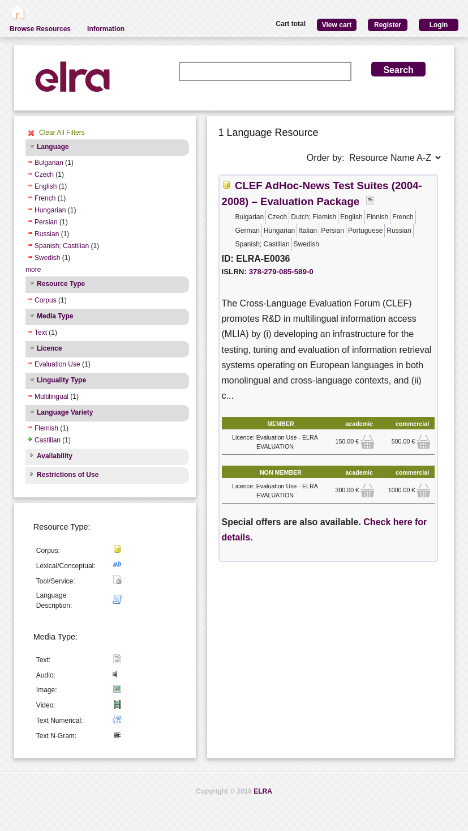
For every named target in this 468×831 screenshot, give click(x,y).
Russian (47, 234)
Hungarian (50, 210)
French (45, 198)
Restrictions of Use (67, 475)
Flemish (46, 428)
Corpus (46, 300)
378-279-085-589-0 (281, 271)
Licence (49, 348)
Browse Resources (40, 29)
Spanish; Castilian (62, 246)
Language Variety (65, 412)
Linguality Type (61, 380)
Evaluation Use (57, 364)
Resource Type (61, 284)
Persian (46, 222)
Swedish (47, 258)
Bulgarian (49, 163)
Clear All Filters (62, 133)
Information (105, 29)
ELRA (263, 791)
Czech (44, 174)
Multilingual (51, 396)
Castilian (48, 440)
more (33, 270)
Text (41, 332)
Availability (54, 456)
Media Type (55, 316)
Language (53, 147)
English (46, 186)
